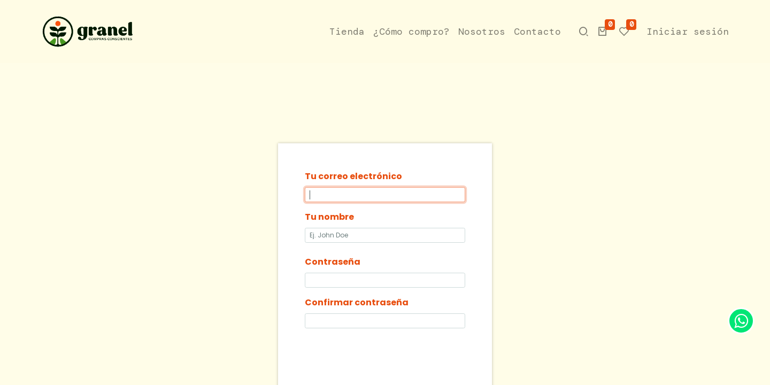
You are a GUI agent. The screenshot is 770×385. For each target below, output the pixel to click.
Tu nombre (329, 217)
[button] (602, 31)
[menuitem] (346, 32)
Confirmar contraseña (357, 302)
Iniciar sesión (687, 31)
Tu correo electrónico (353, 176)
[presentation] (386, 358)
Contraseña (332, 262)
